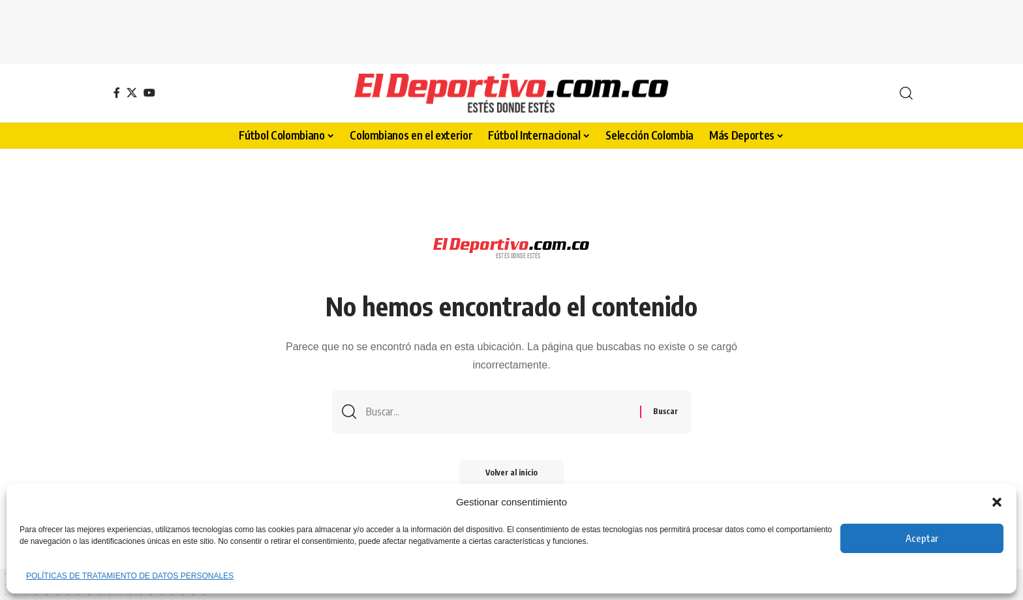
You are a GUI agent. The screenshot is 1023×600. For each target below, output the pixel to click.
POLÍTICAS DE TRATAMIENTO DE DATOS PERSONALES (130, 575)
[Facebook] (116, 92)
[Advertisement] (511, 29)
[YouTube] (149, 92)
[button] (996, 502)
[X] (131, 92)
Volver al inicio (511, 472)
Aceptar (922, 538)
